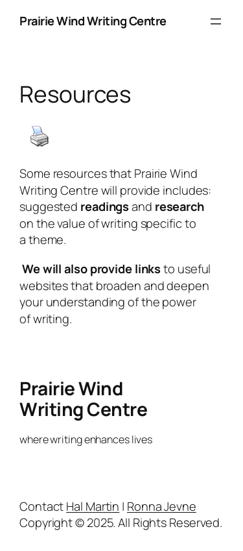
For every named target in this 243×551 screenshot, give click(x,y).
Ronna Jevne (161, 506)
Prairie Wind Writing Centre (93, 21)
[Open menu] (216, 21)
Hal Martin (92, 506)
